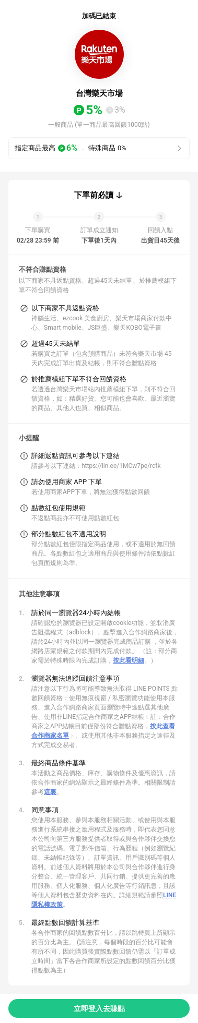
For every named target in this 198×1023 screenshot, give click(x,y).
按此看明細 (128, 660)
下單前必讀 (93, 195)
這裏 (50, 792)
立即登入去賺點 (99, 1008)
